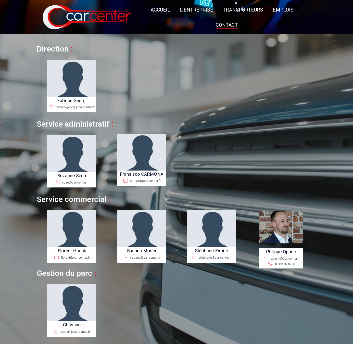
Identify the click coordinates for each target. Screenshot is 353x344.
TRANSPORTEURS (210, 10)
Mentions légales (173, 339)
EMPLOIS (250, 10)
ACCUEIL (128, 10)
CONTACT (282, 10)
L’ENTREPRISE (163, 10)
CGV (187, 339)
